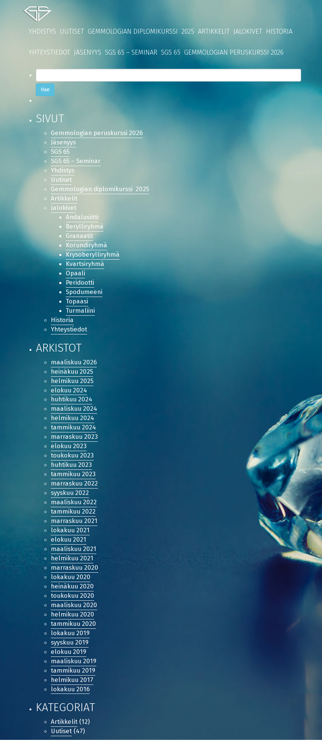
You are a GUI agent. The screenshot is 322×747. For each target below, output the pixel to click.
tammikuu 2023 (73, 478)
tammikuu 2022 (73, 516)
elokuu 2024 (69, 393)
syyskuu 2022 (70, 497)
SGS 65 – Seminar (131, 52)
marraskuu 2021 (74, 525)
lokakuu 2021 (70, 535)
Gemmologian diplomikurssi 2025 (141, 31)
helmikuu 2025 (72, 384)
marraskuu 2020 (75, 573)
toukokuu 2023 (73, 459)
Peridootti (80, 284)
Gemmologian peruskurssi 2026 (234, 52)
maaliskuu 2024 (74, 412)
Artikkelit (214, 31)
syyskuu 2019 (70, 648)
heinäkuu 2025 (72, 374)
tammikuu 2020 (74, 629)
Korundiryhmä (87, 247)
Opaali (76, 275)
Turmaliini (80, 313)
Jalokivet (247, 31)
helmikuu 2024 (73, 421)
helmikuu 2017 (72, 686)
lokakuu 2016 (70, 695)
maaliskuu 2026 (74, 364)
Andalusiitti (83, 218)
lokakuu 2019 (70, 639)
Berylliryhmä (85, 228)
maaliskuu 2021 (74, 554)
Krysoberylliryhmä (93, 256)
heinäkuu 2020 (73, 592)
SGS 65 (170, 52)
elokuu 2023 (69, 450)
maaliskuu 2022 (74, 507)
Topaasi (77, 303)
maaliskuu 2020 (74, 611)
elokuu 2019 (69, 658)
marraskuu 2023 (74, 440)
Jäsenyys (87, 52)
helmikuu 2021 (72, 563)
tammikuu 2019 (73, 677)
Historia (279, 31)
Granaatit (80, 237)
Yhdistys (42, 31)
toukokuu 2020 (73, 601)
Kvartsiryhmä (85, 265)
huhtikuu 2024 (72, 403)
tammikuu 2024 (74, 431)
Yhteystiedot (49, 52)
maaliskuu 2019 (74, 667)
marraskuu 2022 (74, 488)
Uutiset (72, 31)
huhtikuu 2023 (72, 469)
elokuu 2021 (69, 544)
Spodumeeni (84, 294)
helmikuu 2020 (73, 620)
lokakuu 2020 (71, 582)
